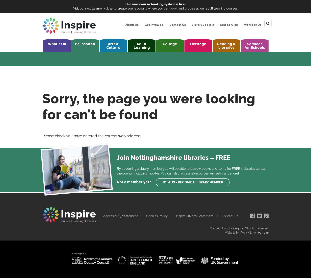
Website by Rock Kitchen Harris (245, 232)
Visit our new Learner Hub (91, 8)
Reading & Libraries (226, 46)
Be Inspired (85, 44)
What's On (57, 44)
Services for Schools (254, 46)
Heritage (198, 44)
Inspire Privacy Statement (194, 216)
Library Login (201, 24)
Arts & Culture (113, 46)
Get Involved (154, 24)
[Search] (268, 23)
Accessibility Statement (120, 216)
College (170, 44)
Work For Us (252, 24)
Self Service (229, 24)
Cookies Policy (157, 216)
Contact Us (177, 24)
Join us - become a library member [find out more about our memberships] (192, 182)
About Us (132, 24)
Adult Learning (142, 46)
